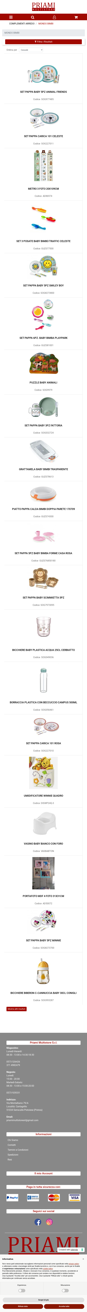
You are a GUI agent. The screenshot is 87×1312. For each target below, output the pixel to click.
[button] (33, 17)
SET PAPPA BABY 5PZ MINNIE (43, 939)
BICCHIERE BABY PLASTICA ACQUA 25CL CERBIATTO (43, 649)
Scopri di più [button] (43, 1300)
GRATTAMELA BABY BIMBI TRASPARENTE (43, 468)
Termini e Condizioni (18, 1149)
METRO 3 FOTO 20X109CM (43, 187)
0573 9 (10, 1092)
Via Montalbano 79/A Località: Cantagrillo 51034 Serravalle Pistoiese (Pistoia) (24, 1106)
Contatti (12, 1145)
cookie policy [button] (48, 1269)
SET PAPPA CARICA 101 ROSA (43, 742)
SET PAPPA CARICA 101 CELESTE (43, 135)
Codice (36, 98)
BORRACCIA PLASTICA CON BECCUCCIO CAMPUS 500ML (43, 701)
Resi (10, 1159)
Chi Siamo (13, 1140)
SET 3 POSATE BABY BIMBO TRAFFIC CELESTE (43, 240)
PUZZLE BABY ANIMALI (43, 381)
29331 (17, 1092)
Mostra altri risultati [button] (16, 1008)
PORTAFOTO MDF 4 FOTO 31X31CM (43, 895)
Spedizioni (13, 1154)
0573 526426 (13, 1061)
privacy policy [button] (74, 1264)
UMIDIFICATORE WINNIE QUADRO (43, 794)
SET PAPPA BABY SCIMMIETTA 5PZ (43, 596)
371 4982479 (13, 1065)
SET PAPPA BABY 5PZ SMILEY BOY (43, 284)
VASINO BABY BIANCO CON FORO (43, 842)
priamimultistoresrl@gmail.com (22, 1120)
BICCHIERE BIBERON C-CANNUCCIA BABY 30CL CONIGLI (43, 992)
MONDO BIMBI (45, 23)
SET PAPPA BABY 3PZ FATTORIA (43, 424)
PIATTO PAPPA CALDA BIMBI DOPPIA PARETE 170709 (43, 508)
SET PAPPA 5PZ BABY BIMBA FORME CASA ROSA (43, 552)
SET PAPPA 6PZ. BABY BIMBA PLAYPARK (43, 337)
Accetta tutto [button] (64, 1306)
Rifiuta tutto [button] (23, 1306)
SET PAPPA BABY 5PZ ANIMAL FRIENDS (43, 91)
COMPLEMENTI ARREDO (22, 23)
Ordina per (11, 49)
